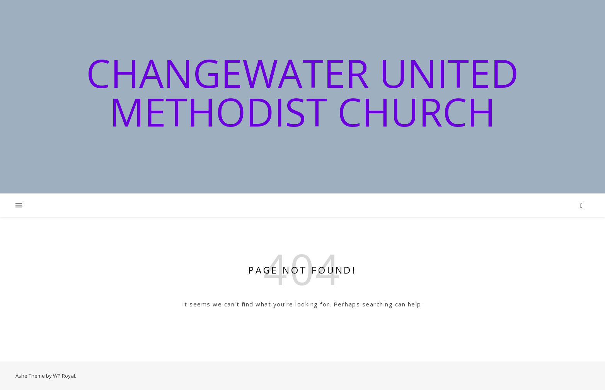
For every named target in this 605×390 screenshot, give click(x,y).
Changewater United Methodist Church (302, 92)
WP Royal (64, 375)
